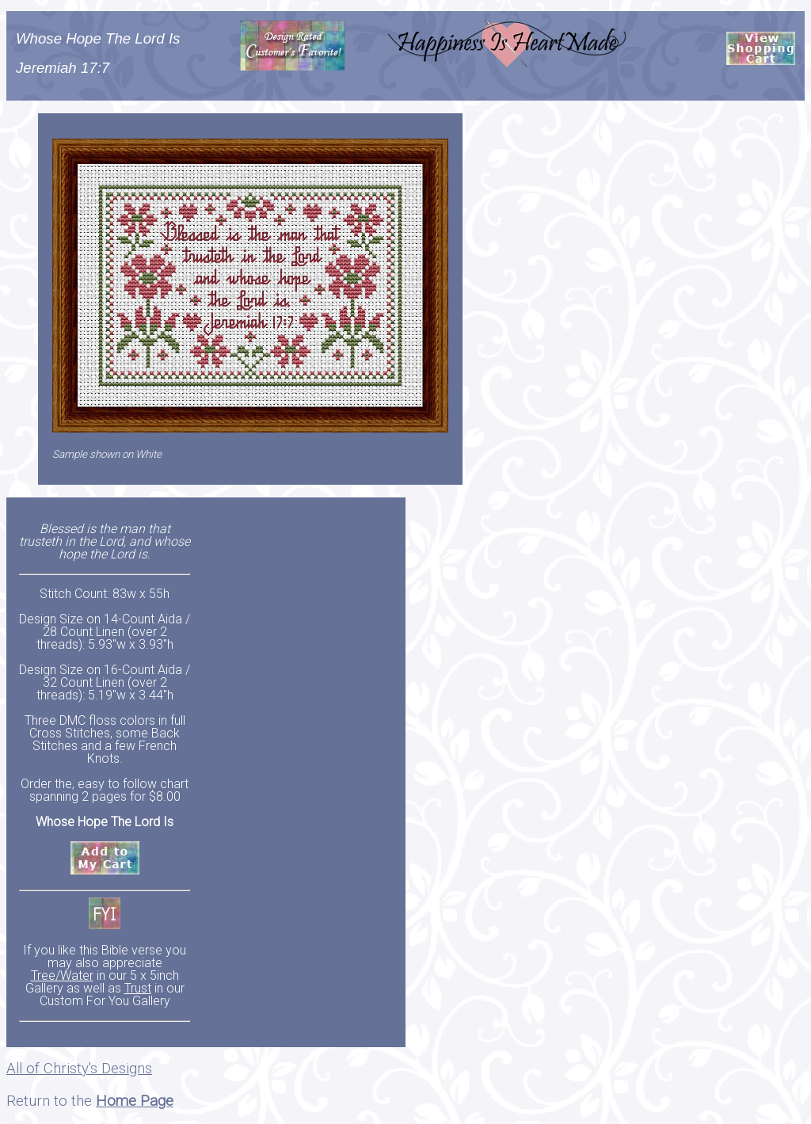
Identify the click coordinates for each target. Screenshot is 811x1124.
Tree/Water (62, 975)
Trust (137, 988)
